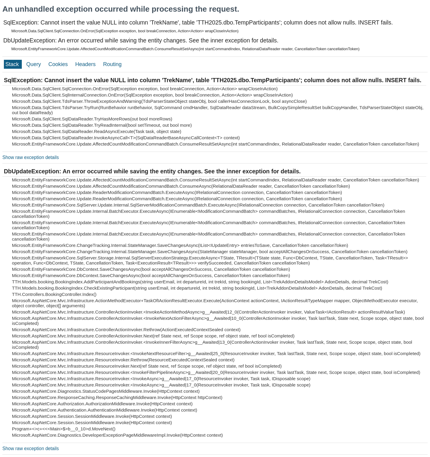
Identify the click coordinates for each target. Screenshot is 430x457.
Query (34, 64)
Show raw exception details (30, 157)
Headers (86, 64)
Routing (112, 64)
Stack (12, 64)
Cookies (58, 64)
